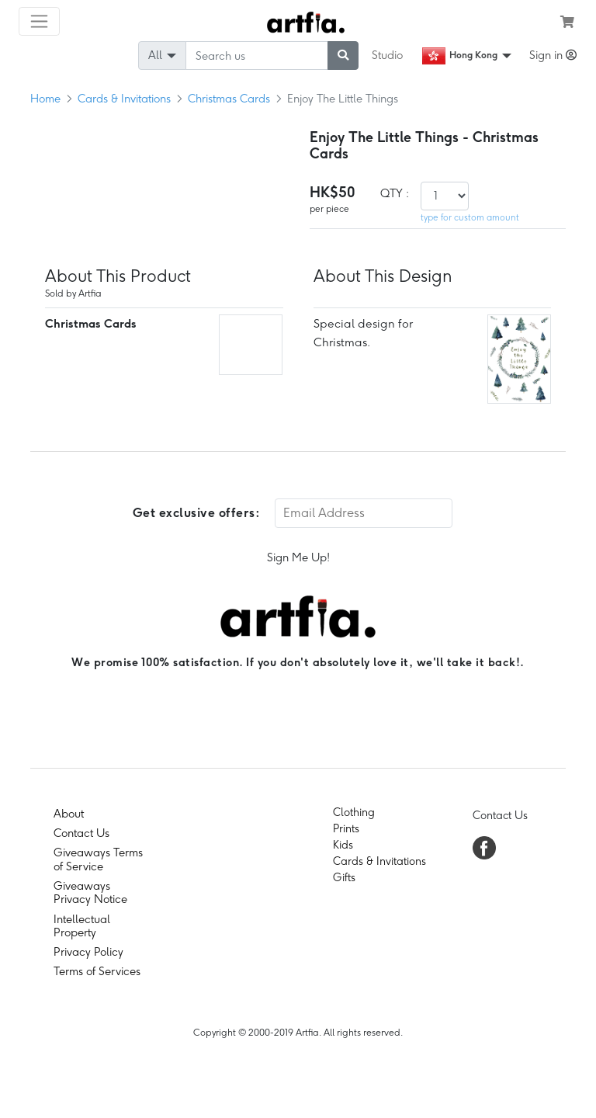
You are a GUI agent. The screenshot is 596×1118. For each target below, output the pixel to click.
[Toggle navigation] (39, 21)
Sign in (553, 55)
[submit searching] (343, 55)
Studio (387, 55)
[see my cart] (567, 21)
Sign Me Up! (298, 557)
